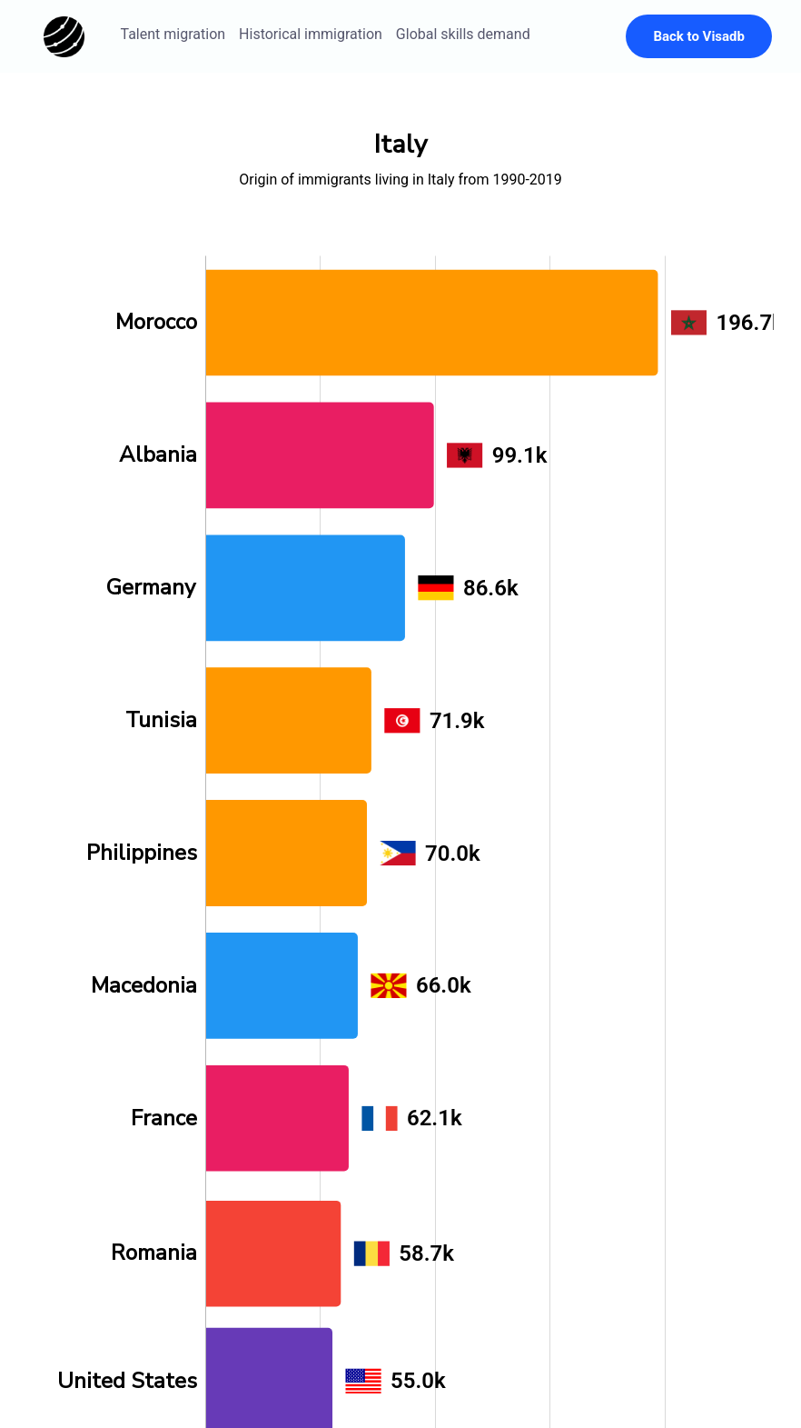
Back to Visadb (699, 36)
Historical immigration (310, 34)
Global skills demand (463, 34)
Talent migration (173, 34)
